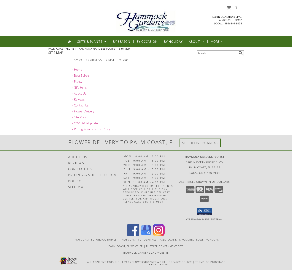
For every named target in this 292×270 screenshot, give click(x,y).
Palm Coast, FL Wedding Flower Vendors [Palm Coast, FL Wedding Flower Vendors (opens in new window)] (189, 239)
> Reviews (78, 99)
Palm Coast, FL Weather (126, 246)
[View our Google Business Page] (146, 235)
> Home (77, 70)
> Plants (77, 81)
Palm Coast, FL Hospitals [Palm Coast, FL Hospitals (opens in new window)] (138, 239)
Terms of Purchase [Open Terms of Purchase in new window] (210, 261)
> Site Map (79, 117)
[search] (241, 53)
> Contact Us (80, 105)
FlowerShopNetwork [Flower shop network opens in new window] (148, 261)
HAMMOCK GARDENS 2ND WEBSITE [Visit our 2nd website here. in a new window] (146, 252)
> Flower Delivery (83, 111)
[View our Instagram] (159, 235)
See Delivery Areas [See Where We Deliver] (200, 143)
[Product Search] (217, 53)
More (217, 42)
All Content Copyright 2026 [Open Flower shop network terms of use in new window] (109, 261)
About (196, 42)
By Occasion (147, 42)
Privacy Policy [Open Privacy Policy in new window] (180, 261)
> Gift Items (79, 87)
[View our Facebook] (133, 235)
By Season (121, 42)
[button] (232, 7)
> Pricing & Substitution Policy (91, 129)
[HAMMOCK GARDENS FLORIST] (146, 20)
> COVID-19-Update (85, 123)
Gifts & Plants (92, 42)
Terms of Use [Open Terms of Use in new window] (157, 264)
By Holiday (173, 42)
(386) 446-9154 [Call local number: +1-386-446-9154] (232, 23)
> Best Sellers (81, 75)
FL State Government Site (164, 246)
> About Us (79, 93)
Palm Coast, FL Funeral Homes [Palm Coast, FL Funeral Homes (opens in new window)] (95, 239)
